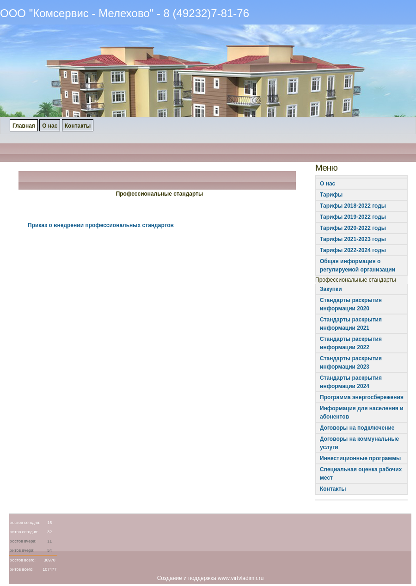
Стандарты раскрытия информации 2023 (351, 362)
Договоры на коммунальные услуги (359, 443)
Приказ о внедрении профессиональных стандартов (101, 225)
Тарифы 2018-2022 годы (353, 206)
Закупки (331, 289)
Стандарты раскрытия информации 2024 (351, 382)
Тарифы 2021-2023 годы (353, 239)
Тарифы (331, 194)
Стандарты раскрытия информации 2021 (351, 323)
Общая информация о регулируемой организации (357, 265)
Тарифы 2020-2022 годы (353, 228)
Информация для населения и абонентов (362, 412)
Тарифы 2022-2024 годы (353, 250)
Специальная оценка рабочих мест (361, 473)
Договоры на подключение (357, 428)
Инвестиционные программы (360, 458)
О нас (327, 183)
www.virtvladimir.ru (240, 578)
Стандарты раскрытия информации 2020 (351, 304)
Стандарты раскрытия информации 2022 (351, 343)
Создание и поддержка (186, 578)
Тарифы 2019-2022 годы (353, 217)
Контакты (333, 489)
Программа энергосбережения (362, 397)
